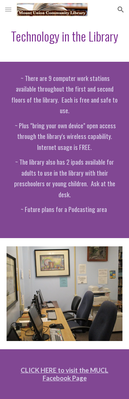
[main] (65, 36)
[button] (8, 9)
